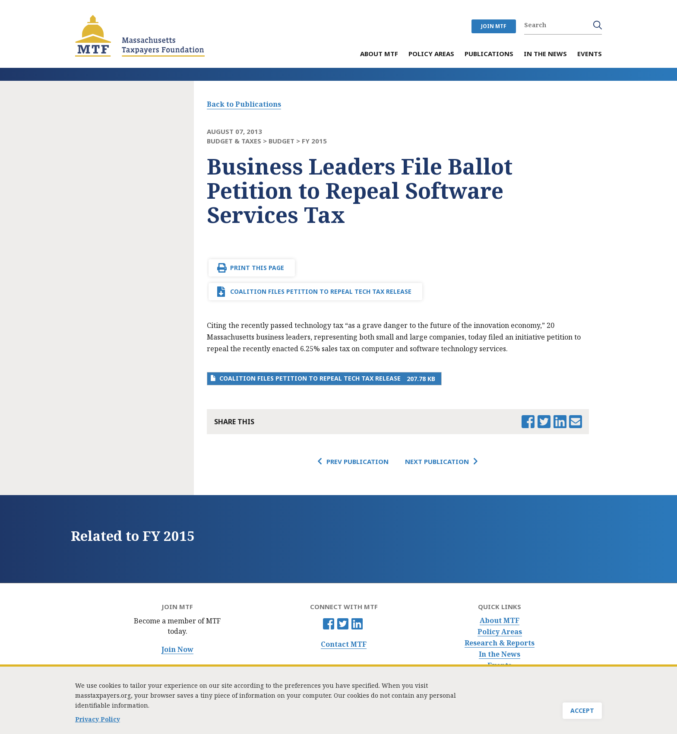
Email (575, 421)
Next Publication (437, 461)
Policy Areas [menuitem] (431, 54)
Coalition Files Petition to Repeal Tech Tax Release (320, 291)
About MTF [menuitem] (379, 54)
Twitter (343, 623)
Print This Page (257, 268)
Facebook (329, 623)
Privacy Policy (97, 721)
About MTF (499, 620)
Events (499, 665)
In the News (499, 654)
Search (597, 25)
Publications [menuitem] (489, 54)
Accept (582, 713)
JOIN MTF (493, 26)
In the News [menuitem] (545, 54)
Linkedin (357, 623)
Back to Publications (244, 104)
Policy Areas (500, 631)
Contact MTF (344, 644)
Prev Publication (357, 461)
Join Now (177, 649)
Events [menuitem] (589, 54)
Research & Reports (500, 643)
